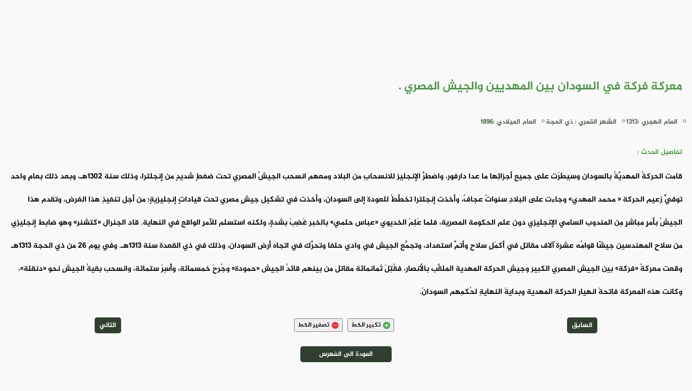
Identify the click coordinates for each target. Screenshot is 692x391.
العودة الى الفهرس (346, 354)
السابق (582, 325)
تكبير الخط (370, 325)
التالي (107, 325)
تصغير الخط (318, 325)
